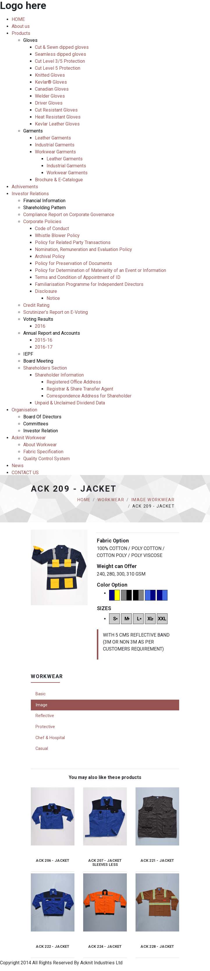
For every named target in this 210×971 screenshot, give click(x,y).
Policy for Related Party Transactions (73, 242)
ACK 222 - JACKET (52, 947)
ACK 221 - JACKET (157, 861)
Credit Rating (36, 305)
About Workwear (40, 444)
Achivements (25, 186)
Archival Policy (50, 256)
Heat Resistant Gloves (58, 117)
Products (21, 33)
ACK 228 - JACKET (157, 947)
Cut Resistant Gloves (56, 110)
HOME (18, 19)
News (18, 465)
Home (84, 499)
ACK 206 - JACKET (52, 861)
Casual (41, 748)
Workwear (110, 499)
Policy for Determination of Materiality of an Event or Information (100, 270)
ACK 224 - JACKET (105, 947)
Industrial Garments (54, 145)
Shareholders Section (45, 368)
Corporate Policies (42, 221)
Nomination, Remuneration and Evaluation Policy (83, 249)
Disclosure (46, 291)
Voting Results (38, 319)
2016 (40, 326)
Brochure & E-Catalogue (59, 179)
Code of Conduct (52, 228)
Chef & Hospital (50, 737)
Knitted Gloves (50, 75)
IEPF (28, 354)
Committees (35, 424)
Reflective (44, 715)
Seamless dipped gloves (60, 54)
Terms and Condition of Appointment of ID (77, 277)
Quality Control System (46, 458)
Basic (40, 693)
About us (21, 26)
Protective (45, 726)
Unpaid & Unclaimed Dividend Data (70, 403)
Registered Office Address (74, 382)
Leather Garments (53, 138)
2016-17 (43, 347)
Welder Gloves (50, 96)
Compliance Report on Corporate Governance (68, 214)
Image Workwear (153, 499)
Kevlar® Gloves (51, 82)
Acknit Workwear (29, 437)
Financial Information (44, 200)
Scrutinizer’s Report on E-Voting (55, 312)
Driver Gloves (49, 103)
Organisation (24, 410)
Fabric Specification (43, 451)
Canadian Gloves (52, 89)
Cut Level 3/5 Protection (60, 61)
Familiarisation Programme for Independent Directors (89, 284)
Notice (53, 298)
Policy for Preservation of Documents (73, 263)
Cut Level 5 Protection (57, 68)
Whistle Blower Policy (57, 235)
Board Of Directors (42, 417)
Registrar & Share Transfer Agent (80, 389)
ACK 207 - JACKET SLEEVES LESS (105, 863)
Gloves (30, 40)
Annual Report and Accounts (51, 333)
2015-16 (43, 340)
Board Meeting (38, 361)
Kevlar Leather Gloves (57, 124)
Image (41, 705)
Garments (33, 131)
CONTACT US (25, 472)
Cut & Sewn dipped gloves (62, 47)
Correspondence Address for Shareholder (89, 396)
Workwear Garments (55, 152)
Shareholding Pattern (44, 207)
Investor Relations (30, 193)
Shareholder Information (59, 375)
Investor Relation (40, 430)
